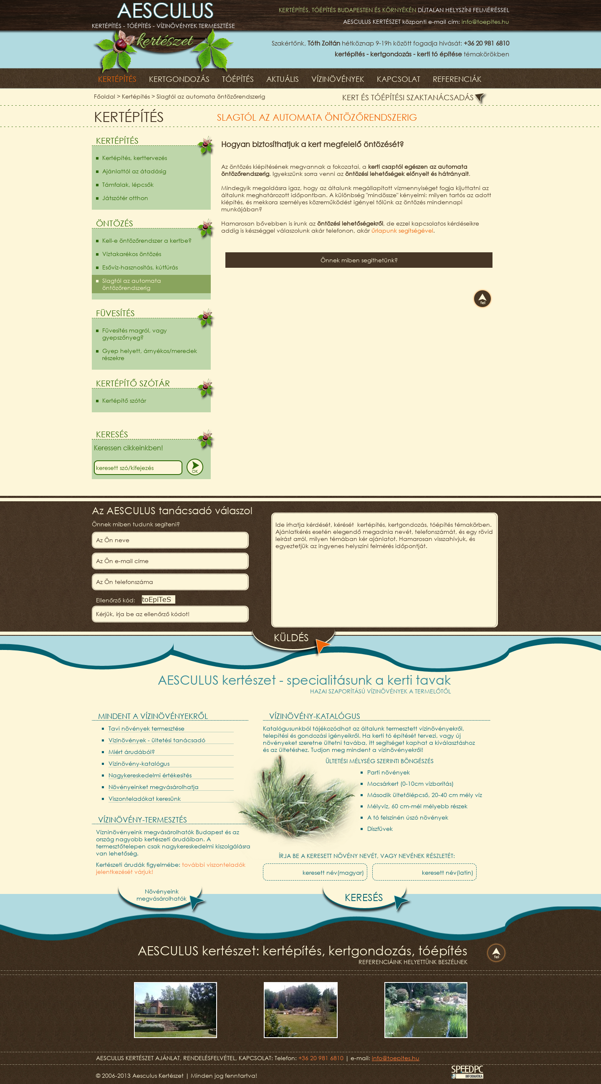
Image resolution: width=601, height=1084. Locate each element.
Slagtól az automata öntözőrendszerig (211, 96)
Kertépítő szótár (124, 400)
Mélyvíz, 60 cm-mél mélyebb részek (417, 806)
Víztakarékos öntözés (131, 253)
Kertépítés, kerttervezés (134, 157)
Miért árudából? (132, 751)
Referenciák (457, 79)
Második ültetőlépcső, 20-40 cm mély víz (424, 794)
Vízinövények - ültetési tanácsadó (157, 740)
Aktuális (282, 79)
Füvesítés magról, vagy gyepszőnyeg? (134, 334)
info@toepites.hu (485, 21)
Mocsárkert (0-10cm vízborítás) (410, 783)
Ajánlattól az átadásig (134, 171)
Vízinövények (337, 79)
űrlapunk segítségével (402, 230)
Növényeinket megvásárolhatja (154, 786)
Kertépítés (117, 79)
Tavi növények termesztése (146, 728)
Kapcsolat (398, 79)
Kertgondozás (179, 79)
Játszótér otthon (125, 197)
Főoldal (104, 96)
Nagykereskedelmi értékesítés (150, 775)
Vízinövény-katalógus (139, 763)
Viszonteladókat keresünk (145, 798)
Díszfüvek (380, 828)
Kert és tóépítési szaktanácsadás (408, 97)
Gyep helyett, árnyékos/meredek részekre (149, 354)
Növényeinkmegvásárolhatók (161, 895)
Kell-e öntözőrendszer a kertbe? (147, 240)
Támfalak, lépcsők (128, 184)
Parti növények (388, 772)
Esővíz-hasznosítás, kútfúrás (140, 267)
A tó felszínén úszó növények (407, 817)
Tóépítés (238, 79)
